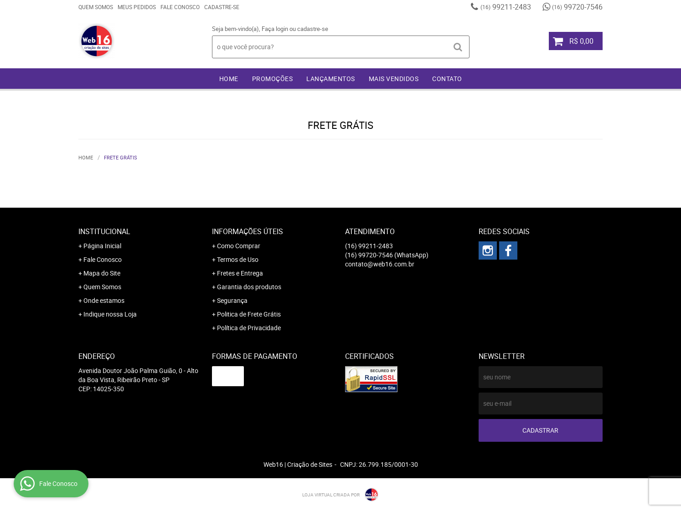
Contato (447, 78)
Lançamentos (330, 78)
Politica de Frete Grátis (249, 314)
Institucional (104, 231)
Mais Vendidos (394, 78)
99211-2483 (505, 7)
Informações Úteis (247, 231)
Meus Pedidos (137, 6)
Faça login (275, 29)
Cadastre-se (221, 6)
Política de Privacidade (249, 327)
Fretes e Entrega (240, 273)
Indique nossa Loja (110, 314)
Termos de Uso (237, 259)
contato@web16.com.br (379, 264)
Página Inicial (102, 245)
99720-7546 (577, 7)
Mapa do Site (101, 273)
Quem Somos (95, 6)
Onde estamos (103, 300)
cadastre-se (312, 29)
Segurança (232, 300)
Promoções (272, 78)
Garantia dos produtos (249, 286)
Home (228, 78)
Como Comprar (238, 245)
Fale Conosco (180, 6)
